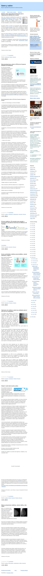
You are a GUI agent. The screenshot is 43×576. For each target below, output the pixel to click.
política (20, 563)
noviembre (34, 260)
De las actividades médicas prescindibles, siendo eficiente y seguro (14, 255)
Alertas (31, 167)
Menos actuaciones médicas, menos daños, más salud (14, 505)
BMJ (2, 257)
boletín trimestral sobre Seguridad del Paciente (11, 19)
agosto (33, 300)
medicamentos (15, 214)
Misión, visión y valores (11, 12)
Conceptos (32, 171)
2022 (32, 231)
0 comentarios (10, 55)
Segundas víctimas (33, 214)
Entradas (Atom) (10, 572)
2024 (32, 227)
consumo (32, 172)
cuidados (6, 214)
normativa (32, 200)
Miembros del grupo (34, 95)
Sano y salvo (7, 6)
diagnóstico (32, 178)
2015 (32, 245)
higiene (31, 186)
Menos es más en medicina (6, 509)
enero (33, 314)
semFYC (19, 479)
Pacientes (32, 204)
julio (33, 302)
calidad (31, 169)
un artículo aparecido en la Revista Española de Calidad (14, 93)
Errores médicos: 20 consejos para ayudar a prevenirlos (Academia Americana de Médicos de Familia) (14, 222)
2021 (32, 233)
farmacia (31, 183)
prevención (20, 214)
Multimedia (32, 199)
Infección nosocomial (34, 190)
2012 (32, 251)
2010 (32, 255)
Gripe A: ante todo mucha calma (9, 386)
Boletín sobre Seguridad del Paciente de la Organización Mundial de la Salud (12, 14)
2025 (32, 225)
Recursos (24, 214)
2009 (32, 257)
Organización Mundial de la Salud (8, 18)
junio (33, 304)
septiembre (34, 264)
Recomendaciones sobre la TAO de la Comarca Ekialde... (36, 273)
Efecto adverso (10, 563)
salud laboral (32, 213)
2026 (32, 223)
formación (6, 378)
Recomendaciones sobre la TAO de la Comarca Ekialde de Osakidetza (13, 65)
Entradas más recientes (6, 570)
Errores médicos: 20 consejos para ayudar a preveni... (36, 278)
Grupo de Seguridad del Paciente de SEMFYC (35, 84)
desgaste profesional (34, 176)
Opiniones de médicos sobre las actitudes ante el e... (36, 288)
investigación (10, 214)
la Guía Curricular (8, 26)
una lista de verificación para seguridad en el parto (15, 34)
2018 (32, 239)
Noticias (31, 202)
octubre (33, 262)
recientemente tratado (23, 40)
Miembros (20, 12)
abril (33, 308)
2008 (32, 316)
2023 (32, 229)
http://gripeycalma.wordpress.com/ (8, 449)
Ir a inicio (3, 12)
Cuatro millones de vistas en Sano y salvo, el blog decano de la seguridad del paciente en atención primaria (35, 38)
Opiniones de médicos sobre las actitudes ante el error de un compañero (14, 311)
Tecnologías (32, 216)
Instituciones (32, 192)
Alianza (19, 21)
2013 (32, 249)
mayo (33, 306)
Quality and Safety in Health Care (19, 329)
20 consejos (25, 231)
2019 (32, 237)
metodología (32, 197)
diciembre (34, 258)
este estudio (5, 329)
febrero (33, 312)
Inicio (16, 570)
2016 (32, 243)
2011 (32, 253)
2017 (32, 241)
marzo (33, 310)
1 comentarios (10, 561)
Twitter (31, 218)
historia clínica (33, 188)
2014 (32, 247)
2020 (32, 235)
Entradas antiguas (24, 570)
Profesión (15, 378)
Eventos (31, 181)
